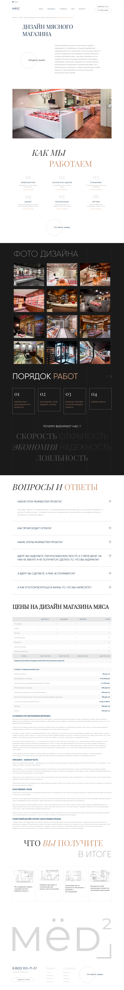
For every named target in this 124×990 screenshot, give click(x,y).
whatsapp (66, 981)
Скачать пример (28, 189)
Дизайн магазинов (51, 17)
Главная (14, 17)
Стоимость (63, 9)
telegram (66, 978)
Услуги (41, 9)
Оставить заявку (103, 10)
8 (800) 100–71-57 (102, 6)
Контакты (82, 9)
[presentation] (19, 114)
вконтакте (66, 972)
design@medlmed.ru (20, 972)
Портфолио (51, 9)
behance (66, 975)
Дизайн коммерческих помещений (34, 17)
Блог (73, 9)
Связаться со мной (24, 979)
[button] (57, 133)
